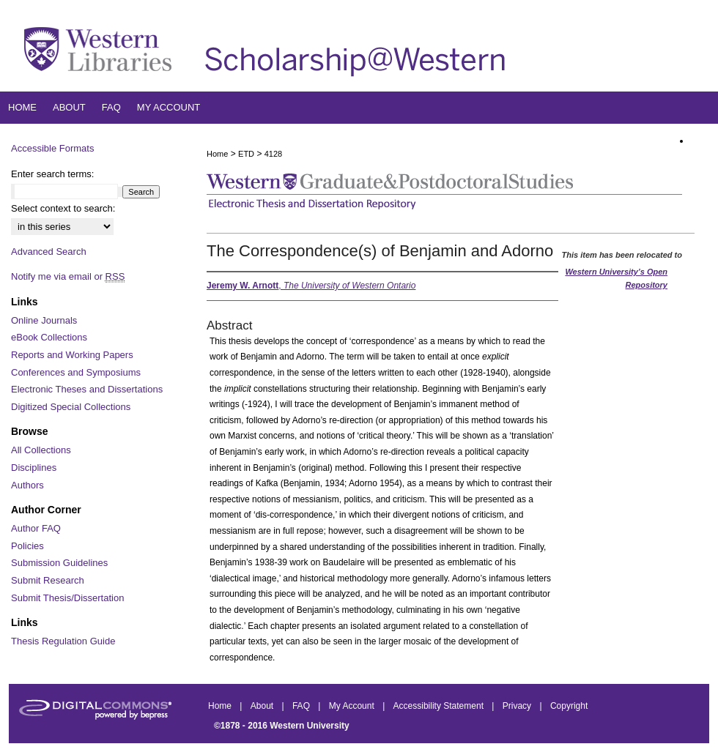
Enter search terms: (52, 173)
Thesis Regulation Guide (63, 641)
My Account (353, 706)
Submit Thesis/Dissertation (67, 597)
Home (217, 153)
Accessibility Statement (439, 706)
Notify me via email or (68, 277)
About (263, 706)
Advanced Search (48, 251)
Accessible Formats (52, 148)
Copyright (569, 706)
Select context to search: (63, 208)
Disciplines (33, 467)
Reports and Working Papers (72, 354)
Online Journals (44, 320)
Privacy (518, 706)
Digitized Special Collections (70, 406)
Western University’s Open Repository (616, 278)
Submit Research (47, 580)
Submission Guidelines (59, 562)
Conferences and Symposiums (76, 372)
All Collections (41, 449)
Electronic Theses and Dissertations (87, 389)
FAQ (302, 706)
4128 (273, 153)
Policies (27, 545)
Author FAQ (36, 528)
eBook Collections (49, 337)
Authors (27, 485)
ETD (246, 153)
